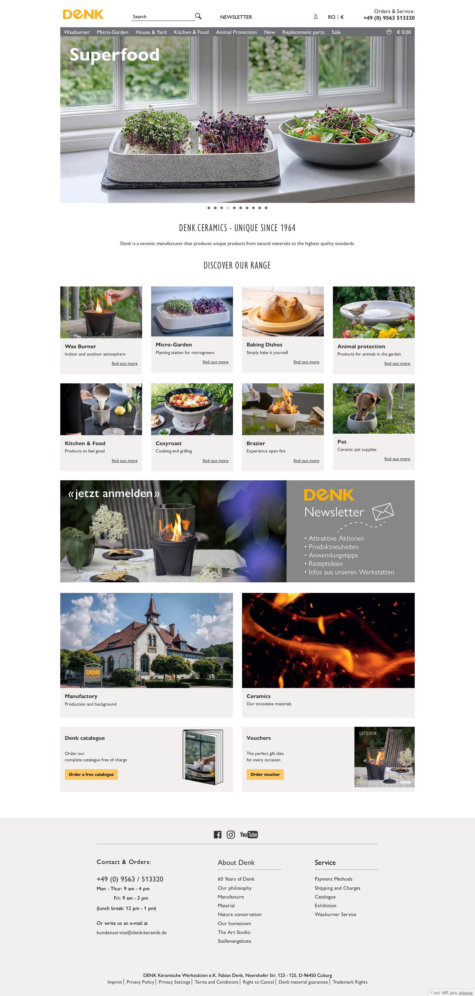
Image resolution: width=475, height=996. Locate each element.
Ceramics (259, 696)
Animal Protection (236, 31)
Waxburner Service (335, 914)
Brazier (256, 443)
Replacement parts (303, 31)
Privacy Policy (140, 981)
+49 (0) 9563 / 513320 (130, 878)
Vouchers (259, 738)
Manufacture (231, 896)
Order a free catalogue (91, 774)
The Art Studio (234, 931)
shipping (466, 992)
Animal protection (361, 346)
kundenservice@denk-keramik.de (132, 932)
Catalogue (325, 896)
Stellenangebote (234, 940)
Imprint (115, 981)
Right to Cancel (258, 981)
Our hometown (234, 923)
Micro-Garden (112, 31)
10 (266, 208)
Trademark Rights (350, 981)
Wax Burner (80, 346)
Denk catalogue (85, 738)
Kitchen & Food (191, 31)
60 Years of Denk (236, 878)
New (269, 31)
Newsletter (236, 16)
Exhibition (326, 905)
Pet (342, 441)
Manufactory (81, 696)
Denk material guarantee (303, 981)
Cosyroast (169, 443)
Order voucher (265, 774)
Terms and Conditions (216, 981)
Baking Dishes (264, 344)
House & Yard (151, 31)
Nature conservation (240, 914)
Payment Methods (334, 878)
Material (226, 905)
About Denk (236, 862)
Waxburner (77, 31)
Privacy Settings (174, 981)
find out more (125, 363)
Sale (336, 31)
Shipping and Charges (337, 887)
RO (336, 16)
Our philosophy (234, 887)
